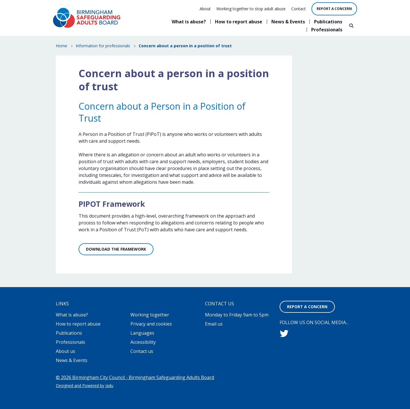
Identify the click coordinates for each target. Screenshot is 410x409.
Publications (328, 22)
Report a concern (334, 8)
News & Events (288, 22)
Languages (142, 333)
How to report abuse (238, 22)
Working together (149, 315)
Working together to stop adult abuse (251, 8)
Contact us (141, 351)
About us (65, 351)
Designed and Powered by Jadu (84, 385)
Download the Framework (116, 249)
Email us (214, 324)
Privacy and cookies (151, 324)
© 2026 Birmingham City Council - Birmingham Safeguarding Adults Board (135, 377)
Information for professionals (103, 45)
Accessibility (143, 342)
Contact (298, 8)
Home (61, 45)
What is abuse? (189, 22)
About (205, 8)
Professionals (326, 29)
